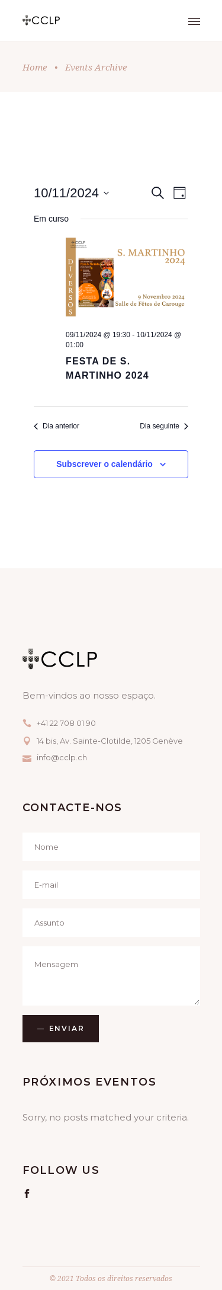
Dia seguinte (164, 426)
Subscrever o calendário (104, 464)
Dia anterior (56, 426)
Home (34, 67)
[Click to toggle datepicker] (71, 193)
